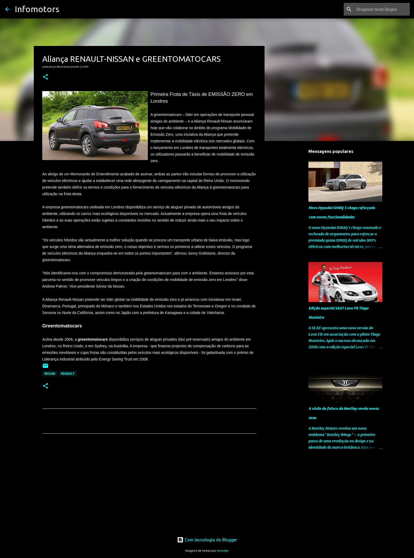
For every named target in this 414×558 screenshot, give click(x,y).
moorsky (223, 550)
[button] (45, 77)
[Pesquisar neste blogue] (382, 9)
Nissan (49, 373)
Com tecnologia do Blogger (207, 539)
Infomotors (37, 9)
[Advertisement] (149, 487)
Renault (68, 373)
